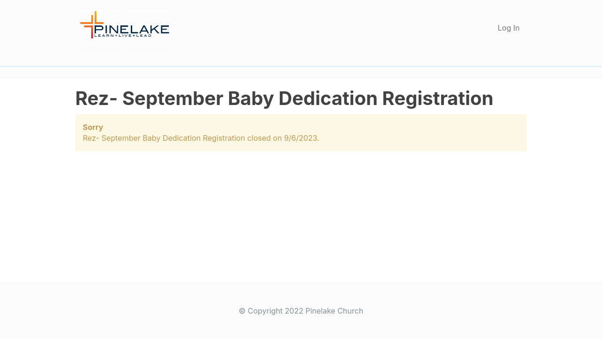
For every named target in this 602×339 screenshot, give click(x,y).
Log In (509, 27)
